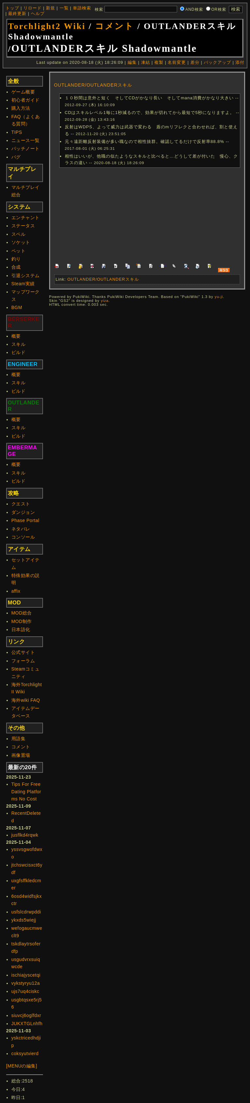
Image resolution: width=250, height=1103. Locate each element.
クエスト (20, 503)
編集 (132, 62)
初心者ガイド (25, 100)
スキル (18, 344)
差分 (195, 62)
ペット (18, 250)
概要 (16, 336)
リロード (32, 8)
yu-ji (219, 297)
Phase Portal (25, 520)
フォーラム (23, 660)
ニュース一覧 (25, 140)
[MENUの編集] (21, 1065)
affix (16, 591)
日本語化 (20, 629)
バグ (16, 157)
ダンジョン (23, 512)
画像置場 (20, 755)
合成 (16, 267)
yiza (105, 301)
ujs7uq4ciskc (25, 991)
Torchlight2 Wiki (47, 26)
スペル (18, 234)
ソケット (20, 242)
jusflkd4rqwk (24, 835)
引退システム (25, 275)
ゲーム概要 (23, 91)
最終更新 (17, 13)
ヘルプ (38, 13)
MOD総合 (21, 612)
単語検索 (82, 8)
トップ (12, 8)
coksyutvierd (25, 1053)
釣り (16, 259)
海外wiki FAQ (25, 700)
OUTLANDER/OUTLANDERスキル (93, 85)
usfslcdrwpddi (26, 911)
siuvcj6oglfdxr (26, 1015)
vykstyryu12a (25, 983)
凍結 (145, 62)
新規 (50, 8)
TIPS (16, 132)
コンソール (23, 537)
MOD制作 (21, 621)
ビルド (18, 352)
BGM (16, 307)
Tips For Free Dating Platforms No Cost (26, 791)
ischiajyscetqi (25, 975)
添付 (239, 62)
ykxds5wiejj (23, 920)
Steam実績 (23, 283)
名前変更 (177, 62)
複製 (158, 62)
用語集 (18, 738)
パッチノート (25, 148)
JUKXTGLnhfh (27, 1023)
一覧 (64, 8)
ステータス (23, 225)
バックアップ (217, 62)
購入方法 (20, 108)
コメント (114, 26)
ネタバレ (20, 528)
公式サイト (23, 652)
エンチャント (25, 217)
